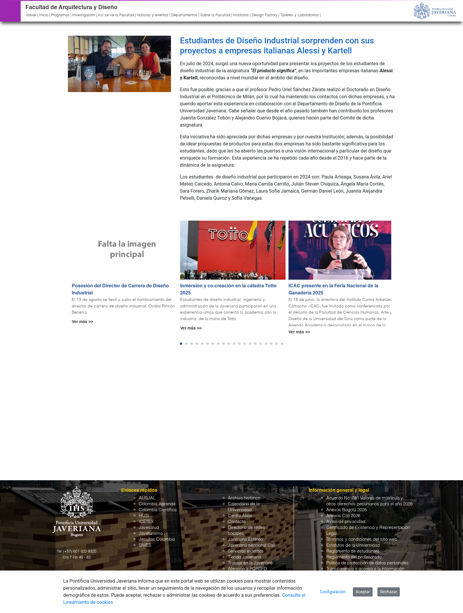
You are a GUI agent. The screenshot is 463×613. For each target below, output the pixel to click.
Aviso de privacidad (345, 521)
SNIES (145, 545)
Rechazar (388, 591)
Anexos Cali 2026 (343, 516)
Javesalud (149, 527)
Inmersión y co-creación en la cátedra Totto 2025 (228, 290)
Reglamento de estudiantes (352, 551)
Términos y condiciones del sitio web (361, 539)
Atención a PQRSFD (247, 569)
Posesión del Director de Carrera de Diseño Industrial (120, 290)
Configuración (333, 591)
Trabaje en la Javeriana (250, 563)
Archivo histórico (244, 498)
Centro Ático (240, 516)
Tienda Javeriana (244, 557)
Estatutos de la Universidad (353, 545)
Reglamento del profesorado (354, 557)
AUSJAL (147, 498)
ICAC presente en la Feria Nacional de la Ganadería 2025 (333, 290)
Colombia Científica (158, 510)
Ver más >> (82, 322)
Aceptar (363, 591)
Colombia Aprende (157, 504)
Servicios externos (246, 551)
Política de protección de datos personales (367, 563)
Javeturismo (151, 533)
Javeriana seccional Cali (251, 545)
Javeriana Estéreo (245, 539)
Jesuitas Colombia (157, 539)
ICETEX (146, 521)
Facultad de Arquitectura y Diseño (71, 7)
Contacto (236, 521)
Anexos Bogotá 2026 (346, 510)
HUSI (144, 516)
